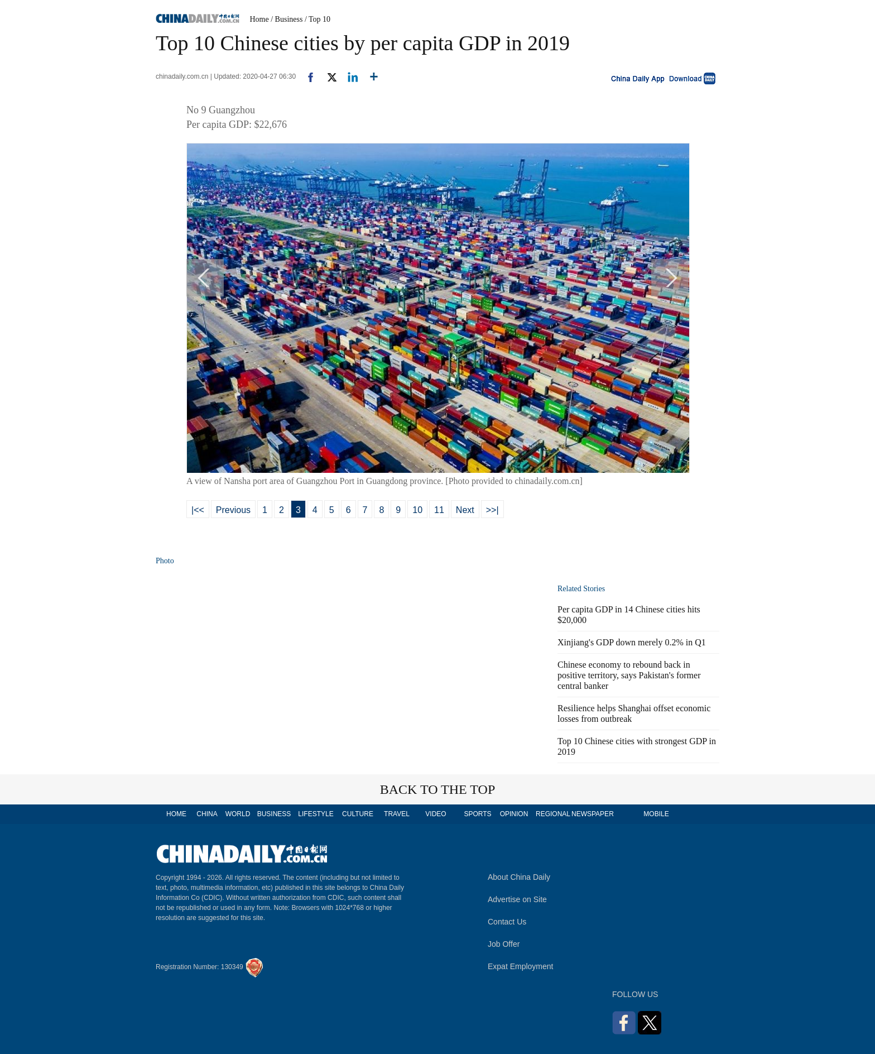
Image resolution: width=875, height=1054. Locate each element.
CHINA (206, 814)
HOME (176, 814)
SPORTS (477, 814)
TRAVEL (397, 814)
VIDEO (435, 814)
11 (439, 510)
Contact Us (507, 921)
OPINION (514, 814)
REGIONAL (553, 814)
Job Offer (504, 944)
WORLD (238, 814)
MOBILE (656, 814)
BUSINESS (274, 814)
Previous (233, 510)
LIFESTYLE (315, 814)
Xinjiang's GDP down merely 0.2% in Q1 (631, 642)
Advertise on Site (517, 899)
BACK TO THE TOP (438, 789)
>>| (492, 510)
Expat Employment (521, 966)
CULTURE (357, 814)
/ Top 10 (317, 19)
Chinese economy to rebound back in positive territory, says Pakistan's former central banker (628, 675)
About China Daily (519, 877)
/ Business (286, 19)
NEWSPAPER (592, 814)
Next (465, 510)
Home (259, 19)
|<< (197, 510)
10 (417, 510)
